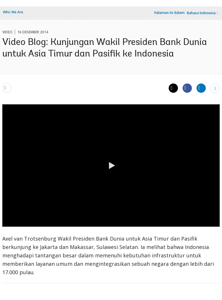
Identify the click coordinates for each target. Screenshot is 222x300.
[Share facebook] (187, 87)
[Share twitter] (173, 88)
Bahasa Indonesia (201, 12)
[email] (7, 88)
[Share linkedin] (201, 87)
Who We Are (13, 12)
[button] (111, 165)
